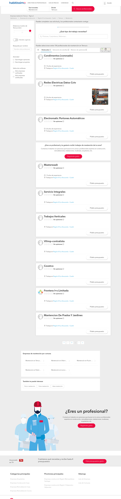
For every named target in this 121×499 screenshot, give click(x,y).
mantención (29, 386)
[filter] (22, 31)
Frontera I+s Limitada (56, 291)
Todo (30, 32)
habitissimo (13, 18)
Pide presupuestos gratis (95, 461)
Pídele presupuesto (97, 74)
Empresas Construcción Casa (19, 483)
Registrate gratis (73, 156)
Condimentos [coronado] (58, 56)
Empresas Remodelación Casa (20, 487)
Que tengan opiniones (22, 59)
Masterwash (51, 165)
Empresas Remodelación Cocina (21, 491)
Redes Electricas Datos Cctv (60, 83)
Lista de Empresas (84, 479)
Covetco (49, 266)
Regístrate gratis (86, 425)
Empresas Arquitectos (17, 479)
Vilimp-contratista (54, 241)
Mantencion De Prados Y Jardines (63, 315)
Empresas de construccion (27, 18)
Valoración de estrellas (60, 50)
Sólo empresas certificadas (20, 76)
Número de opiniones (78, 50)
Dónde (53, 7)
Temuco (60, 18)
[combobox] (38, 9)
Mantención (69, 18)
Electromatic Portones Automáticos (64, 118)
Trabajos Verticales (54, 216)
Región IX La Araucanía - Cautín (47, 18)
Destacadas (45, 50)
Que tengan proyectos (22, 62)
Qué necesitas (33, 7)
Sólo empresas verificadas (20, 72)
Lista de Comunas (84, 483)
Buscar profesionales (83, 9)
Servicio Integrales (54, 192)
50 (22, 32)
